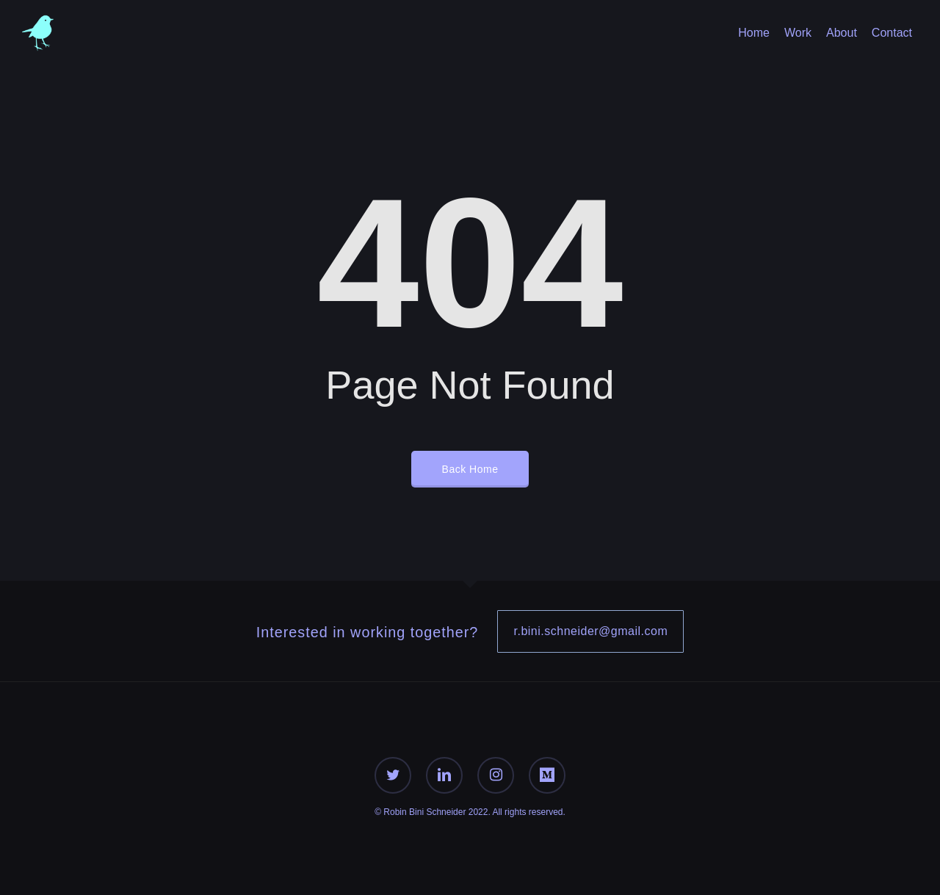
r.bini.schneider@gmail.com (590, 631)
